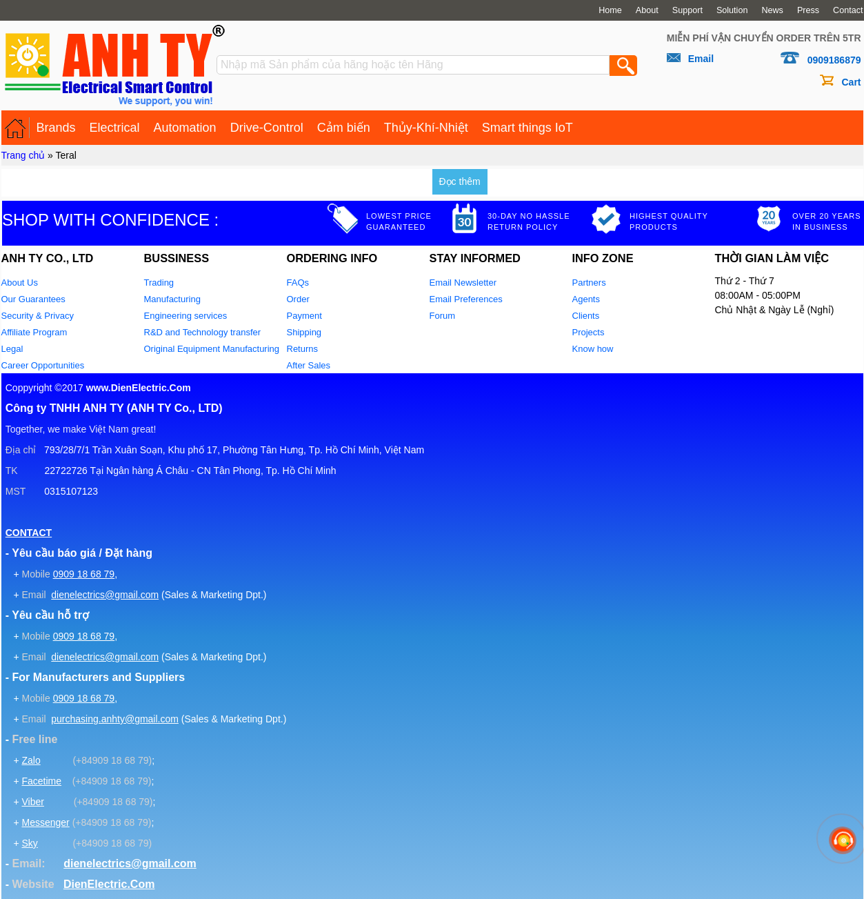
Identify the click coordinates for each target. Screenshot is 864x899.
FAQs (298, 282)
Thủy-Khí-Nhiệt (426, 128)
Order (298, 299)
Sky (29, 843)
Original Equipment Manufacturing (212, 349)
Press (808, 10)
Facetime (41, 781)
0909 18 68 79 (84, 574)
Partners (589, 282)
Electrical (115, 128)
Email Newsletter (463, 282)
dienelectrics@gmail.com (105, 594)
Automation (185, 128)
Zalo (30, 760)
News (772, 10)
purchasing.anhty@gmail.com (115, 718)
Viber (32, 801)
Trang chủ (23, 155)
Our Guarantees (33, 299)
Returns (303, 349)
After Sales (309, 365)
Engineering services (186, 315)
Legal (12, 349)
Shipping (304, 332)
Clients (586, 315)
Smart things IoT (527, 128)
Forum (443, 315)
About (647, 10)
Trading (159, 282)
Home (610, 10)
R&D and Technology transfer (202, 332)
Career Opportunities (43, 365)
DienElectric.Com (108, 884)
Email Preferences (466, 299)
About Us (19, 282)
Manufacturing (172, 299)
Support (687, 10)
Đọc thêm (460, 181)
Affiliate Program (34, 332)
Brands (56, 128)
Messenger (45, 822)
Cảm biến (343, 128)
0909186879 (834, 60)
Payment (304, 315)
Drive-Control (266, 128)
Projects (588, 332)
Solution (732, 10)
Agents (586, 299)
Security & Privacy (37, 315)
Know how (593, 349)
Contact (848, 10)
